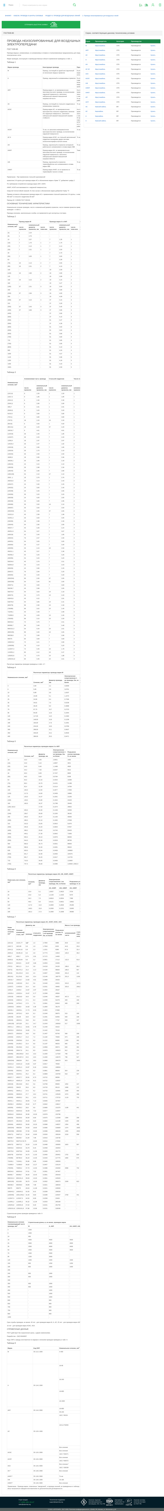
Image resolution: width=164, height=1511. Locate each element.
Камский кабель (100, 107)
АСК (87, 74)
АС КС (88, 69)
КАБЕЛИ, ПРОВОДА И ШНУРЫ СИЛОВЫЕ (28, 15)
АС (87, 55)
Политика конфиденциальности (79, 1509)
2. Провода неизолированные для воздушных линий (100, 15)
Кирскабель (99, 111)
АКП (87, 50)
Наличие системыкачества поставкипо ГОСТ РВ (139, 1502)
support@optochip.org (56, 1502)
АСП (87, 102)
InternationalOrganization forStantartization (119, 1502)
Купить (153, 45)
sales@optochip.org (25, 1504)
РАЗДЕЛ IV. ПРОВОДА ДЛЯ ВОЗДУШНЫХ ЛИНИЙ (62, 15)
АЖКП (88, 88)
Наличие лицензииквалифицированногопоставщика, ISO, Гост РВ (97, 1502)
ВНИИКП (8, 15)
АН (87, 64)
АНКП (88, 92)
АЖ (87, 83)
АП (87, 97)
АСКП (88, 78)
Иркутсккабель (100, 45)
